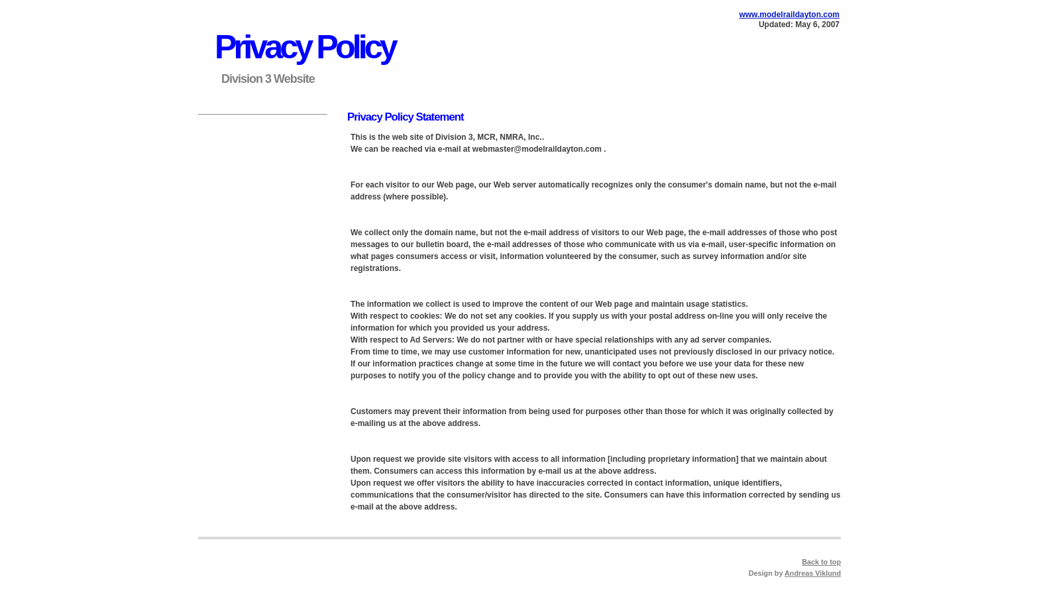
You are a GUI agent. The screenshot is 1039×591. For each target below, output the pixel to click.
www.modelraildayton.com (789, 14)
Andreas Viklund (813, 573)
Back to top (821, 562)
